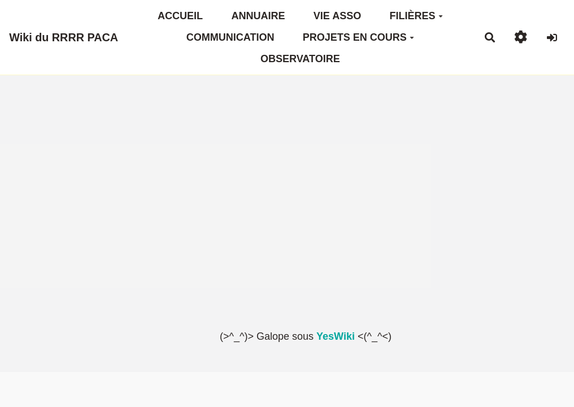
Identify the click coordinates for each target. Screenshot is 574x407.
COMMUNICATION (230, 37)
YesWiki (335, 336)
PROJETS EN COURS (358, 37)
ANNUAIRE (258, 15)
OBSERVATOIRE (300, 58)
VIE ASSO (337, 15)
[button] (520, 37)
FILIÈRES (416, 15)
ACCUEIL (180, 15)
